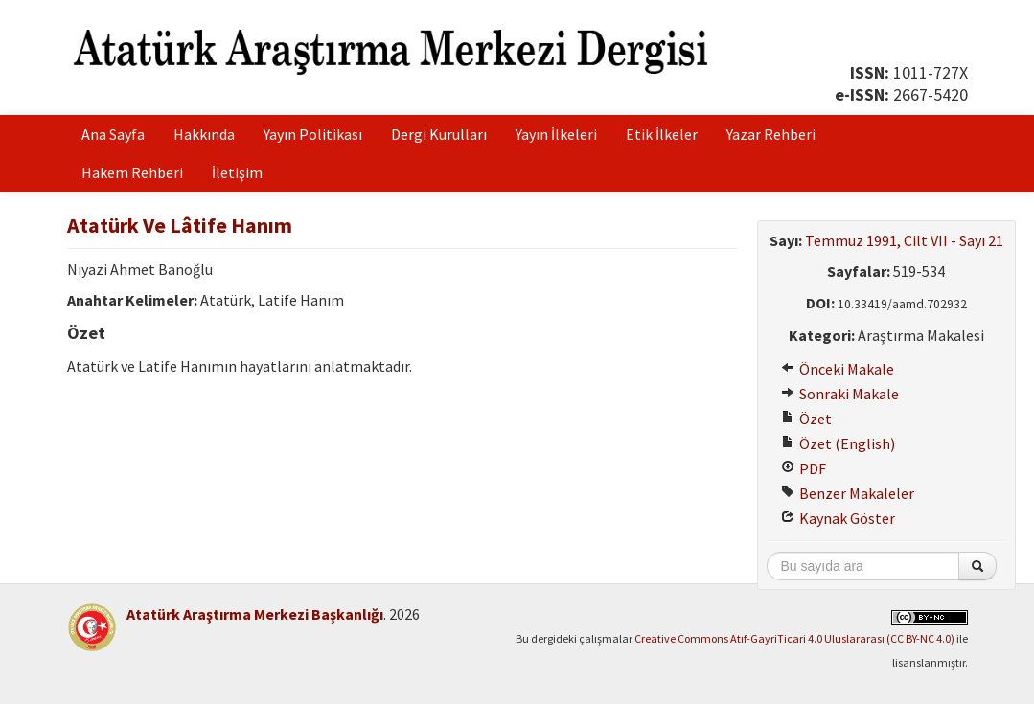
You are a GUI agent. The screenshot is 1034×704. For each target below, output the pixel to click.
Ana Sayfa (113, 134)
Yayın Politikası (313, 134)
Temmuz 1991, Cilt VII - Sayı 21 (904, 240)
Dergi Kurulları (439, 134)
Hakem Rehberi (132, 172)
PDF (803, 468)
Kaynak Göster (838, 518)
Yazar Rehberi (771, 134)
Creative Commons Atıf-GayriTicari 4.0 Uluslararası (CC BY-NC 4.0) (794, 638)
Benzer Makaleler (847, 493)
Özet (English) (838, 443)
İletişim (237, 172)
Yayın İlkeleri (556, 134)
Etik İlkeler (662, 134)
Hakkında (204, 134)
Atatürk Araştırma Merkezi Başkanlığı (254, 614)
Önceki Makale (837, 368)
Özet (806, 418)
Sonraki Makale (840, 393)
